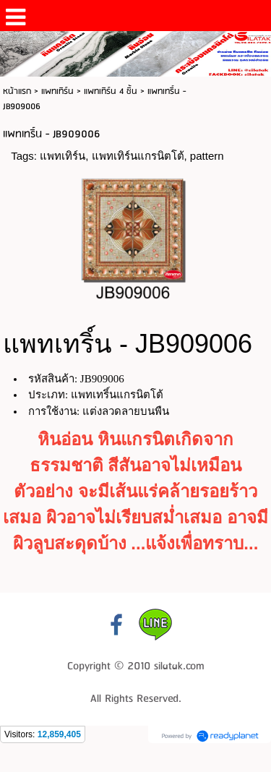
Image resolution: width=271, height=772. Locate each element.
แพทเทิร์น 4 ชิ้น (110, 91)
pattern (207, 156)
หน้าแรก (17, 91)
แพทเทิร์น (57, 91)
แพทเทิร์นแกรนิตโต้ (138, 156)
